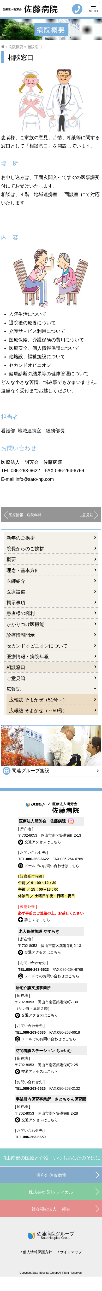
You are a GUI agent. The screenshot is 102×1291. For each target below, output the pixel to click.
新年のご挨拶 (21, 538)
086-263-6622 (25, 470)
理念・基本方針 (23, 570)
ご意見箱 (86, 515)
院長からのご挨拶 (25, 548)
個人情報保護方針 (37, 1252)
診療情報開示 (21, 635)
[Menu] (93, 8)
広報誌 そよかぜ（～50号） (38, 710)
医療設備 (16, 592)
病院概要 (16, 47)
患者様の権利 (21, 613)
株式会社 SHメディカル (51, 1192)
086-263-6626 (34, 1088)
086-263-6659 (34, 1137)
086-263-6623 (37, 969)
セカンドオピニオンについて (37, 646)
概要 (11, 559)
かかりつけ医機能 (25, 624)
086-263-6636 (34, 1032)
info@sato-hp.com (35, 479)
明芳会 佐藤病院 (51, 1175)
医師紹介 (16, 581)
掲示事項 (16, 602)
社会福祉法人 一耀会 (51, 1209)
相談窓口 (16, 667)
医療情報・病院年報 (25, 515)
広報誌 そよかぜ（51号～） (38, 699)
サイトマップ (71, 1252)
